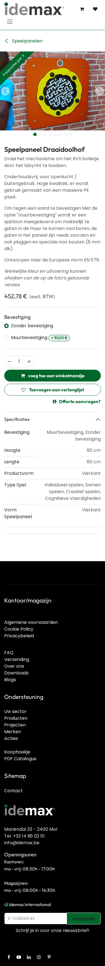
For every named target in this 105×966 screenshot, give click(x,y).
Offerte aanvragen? (77, 401)
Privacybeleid (19, 636)
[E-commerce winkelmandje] (81, 9)
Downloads (16, 673)
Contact (13, 790)
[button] (5, 91)
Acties (11, 738)
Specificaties (17, 419)
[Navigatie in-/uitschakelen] (9, 21)
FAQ (8, 652)
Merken (12, 731)
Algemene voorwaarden (31, 622)
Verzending (16, 659)
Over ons (14, 666)
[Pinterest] (49, 957)
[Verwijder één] (9, 361)
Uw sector (15, 711)
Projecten (15, 725)
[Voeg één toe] (29, 361)
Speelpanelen (23, 41)
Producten (15, 718)
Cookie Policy (18, 629)
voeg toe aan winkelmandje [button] (53, 375)
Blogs (10, 679)
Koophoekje (17, 752)
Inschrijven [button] (84, 918)
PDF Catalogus (20, 758)
